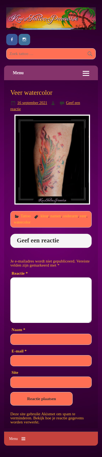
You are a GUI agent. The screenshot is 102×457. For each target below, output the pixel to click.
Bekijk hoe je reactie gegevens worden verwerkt (47, 420)
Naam (18, 330)
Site (15, 372)
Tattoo (26, 216)
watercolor (22, 222)
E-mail (19, 351)
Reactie (20, 273)
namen (55, 216)
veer (83, 216)
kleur (44, 216)
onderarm (70, 216)
